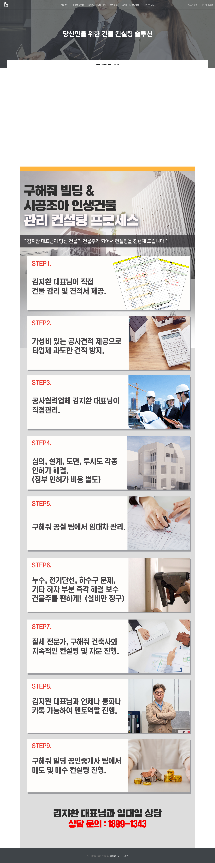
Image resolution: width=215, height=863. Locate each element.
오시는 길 (114, 5)
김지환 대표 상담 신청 (131, 5)
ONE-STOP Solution (107, 64)
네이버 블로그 (207, 5)
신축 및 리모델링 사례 (97, 5)
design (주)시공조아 (119, 855)
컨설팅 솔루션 (78, 5)
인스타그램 (192, 5)
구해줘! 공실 (149, 5)
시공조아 (64, 5)
